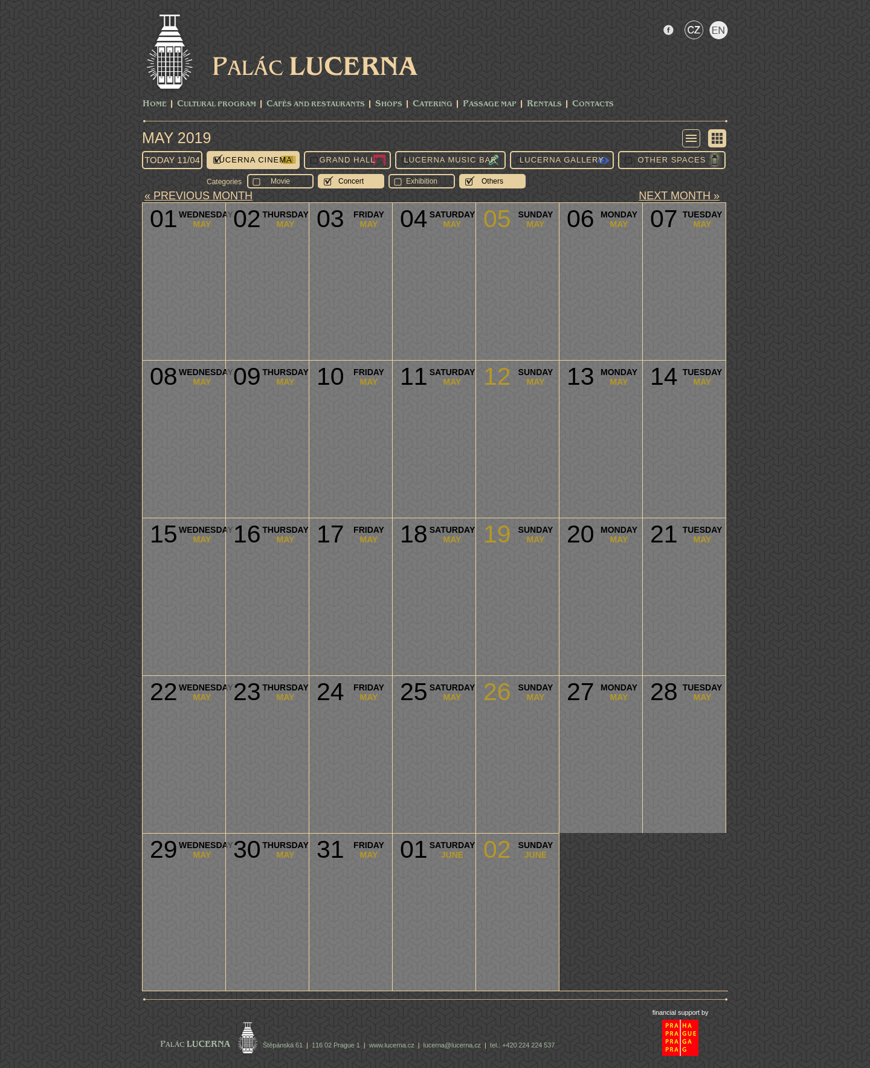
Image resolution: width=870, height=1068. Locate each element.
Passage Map (490, 104)
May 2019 (176, 137)
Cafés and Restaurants (315, 104)
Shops (388, 104)
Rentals (544, 104)
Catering (433, 104)
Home (155, 104)
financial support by (680, 1012)
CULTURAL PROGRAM (216, 104)
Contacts (593, 104)
